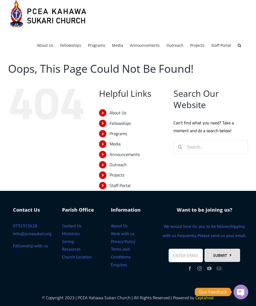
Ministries (71, 233)
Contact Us (71, 225)
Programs (118, 133)
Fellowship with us (30, 245)
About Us (118, 112)
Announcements (125, 154)
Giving (68, 241)
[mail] (219, 268)
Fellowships (120, 123)
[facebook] (190, 268)
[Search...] (210, 147)
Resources (71, 249)
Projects (117, 175)
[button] (239, 44)
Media (115, 144)
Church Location (77, 257)
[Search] (180, 147)
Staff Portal (120, 185)
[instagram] (199, 268)
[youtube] (209, 268)
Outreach (118, 164)
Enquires (119, 264)
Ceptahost (204, 297)
